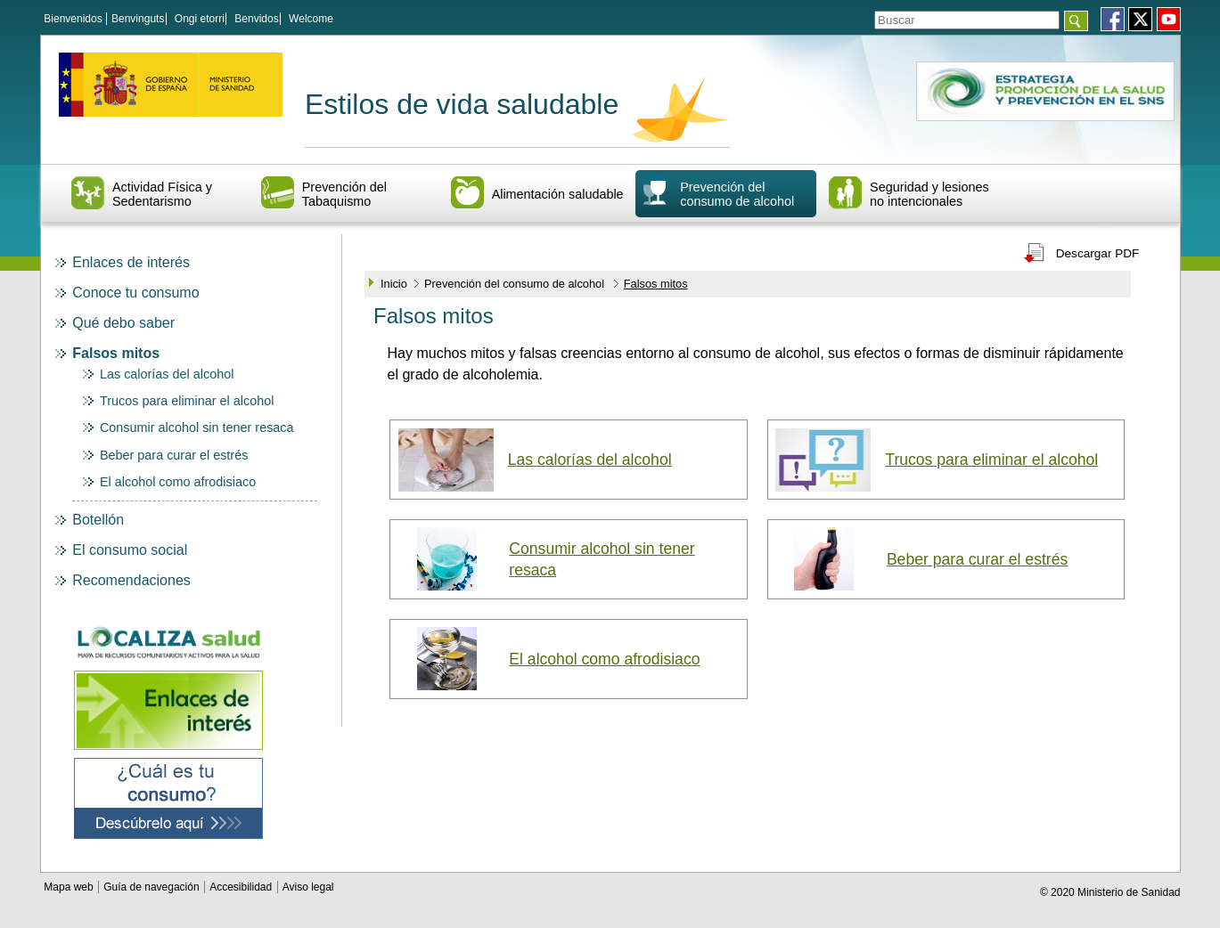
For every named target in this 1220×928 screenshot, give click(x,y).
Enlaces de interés (131, 262)
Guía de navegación (152, 887)
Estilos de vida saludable (461, 104)
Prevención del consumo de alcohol (737, 194)
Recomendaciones (131, 580)
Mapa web (70, 887)
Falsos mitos (116, 353)
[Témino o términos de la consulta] (967, 20)
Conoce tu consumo (135, 292)
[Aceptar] (1076, 21)
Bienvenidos (73, 18)
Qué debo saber (123, 322)
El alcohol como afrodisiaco (178, 482)
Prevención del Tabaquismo (344, 194)
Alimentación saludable (558, 194)
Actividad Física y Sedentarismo (162, 194)
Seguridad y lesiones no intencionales (929, 194)
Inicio (394, 283)
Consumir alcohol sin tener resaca (197, 427)
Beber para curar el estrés (174, 455)
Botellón (98, 519)
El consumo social (129, 550)
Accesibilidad (241, 887)
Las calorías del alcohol (166, 374)
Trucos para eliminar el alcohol (187, 401)
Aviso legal (308, 887)
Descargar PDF (1098, 253)
